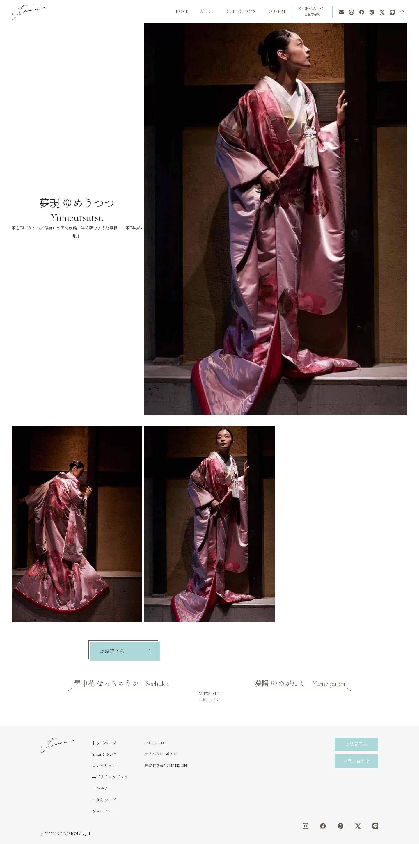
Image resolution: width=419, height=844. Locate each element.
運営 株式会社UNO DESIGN (166, 765)
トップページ (104, 743)
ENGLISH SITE (155, 743)
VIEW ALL (209, 696)
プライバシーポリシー (162, 754)
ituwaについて (104, 754)
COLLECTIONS (241, 11)
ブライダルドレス (112, 777)
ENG (403, 11)
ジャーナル (102, 811)
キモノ (102, 788)
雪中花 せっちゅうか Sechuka (121, 684)
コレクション (104, 765)
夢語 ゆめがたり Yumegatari (300, 684)
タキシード (106, 800)
